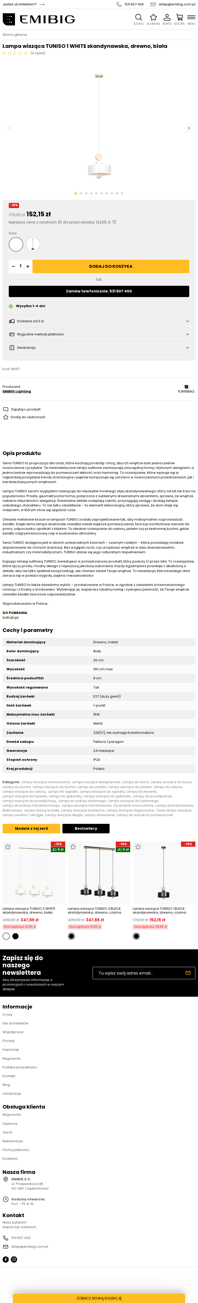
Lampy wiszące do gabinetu (107, 796)
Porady (9, 1040)
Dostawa (10, 1158)
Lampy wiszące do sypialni (102, 791)
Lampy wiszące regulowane (130, 810)
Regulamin (12, 1058)
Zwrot (7, 1132)
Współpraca (13, 1032)
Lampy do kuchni (17, 787)
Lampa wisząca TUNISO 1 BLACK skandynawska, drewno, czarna (159, 911)
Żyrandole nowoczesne (133, 805)
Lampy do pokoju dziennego (82, 801)
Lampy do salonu (168, 787)
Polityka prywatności (20, 1067)
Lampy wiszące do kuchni (54, 787)
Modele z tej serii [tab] (31, 828)
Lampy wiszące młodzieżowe (86, 805)
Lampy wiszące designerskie (96, 782)
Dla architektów (16, 1023)
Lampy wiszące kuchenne (83, 810)
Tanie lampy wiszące (173, 810)
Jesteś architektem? (20, 4)
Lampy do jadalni (92, 787)
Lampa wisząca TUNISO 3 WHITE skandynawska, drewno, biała (29, 911)
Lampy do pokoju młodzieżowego (31, 805)
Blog (6, 1084)
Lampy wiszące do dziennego (133, 801)
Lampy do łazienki (141, 791)
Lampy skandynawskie (174, 805)
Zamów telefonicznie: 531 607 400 (99, 291)
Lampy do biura (135, 782)
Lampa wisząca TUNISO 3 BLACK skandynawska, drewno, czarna (94, 911)
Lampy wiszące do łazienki (25, 796)
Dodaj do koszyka (111, 266)
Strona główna (15, 34)
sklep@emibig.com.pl (177, 4)
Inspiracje (11, 1049)
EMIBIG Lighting (17, 391)
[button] (12, 266)
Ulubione (10, 1123)
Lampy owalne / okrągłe (23, 815)
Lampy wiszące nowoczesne (45, 782)
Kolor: (13, 233)
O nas (7, 1014)
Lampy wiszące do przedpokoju (29, 801)
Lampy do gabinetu (65, 796)
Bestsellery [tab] (86, 828)
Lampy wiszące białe (41, 810)
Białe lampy (12, 810)
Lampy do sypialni (63, 791)
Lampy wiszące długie (63, 815)
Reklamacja (13, 1141)
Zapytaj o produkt (25, 409)
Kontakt (9, 1076)
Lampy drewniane (100, 815)
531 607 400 (134, 4)
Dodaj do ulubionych (28, 417)
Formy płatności (16, 1149)
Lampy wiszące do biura (171, 782)
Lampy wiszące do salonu (24, 791)
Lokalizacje (12, 1093)
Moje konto (12, 1114)
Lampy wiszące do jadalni (130, 787)
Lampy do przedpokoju (152, 796)
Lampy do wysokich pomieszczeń (145, 815)
